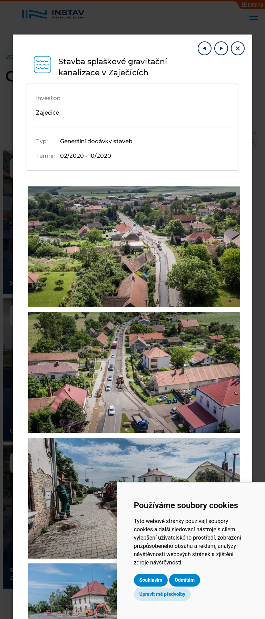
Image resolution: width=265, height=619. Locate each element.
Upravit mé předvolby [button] (177, 594)
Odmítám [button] (200, 580)
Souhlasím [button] (165, 580)
